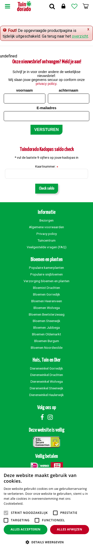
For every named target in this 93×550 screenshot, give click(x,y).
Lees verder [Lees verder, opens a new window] (32, 503)
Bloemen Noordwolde (46, 348)
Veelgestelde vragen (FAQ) (46, 247)
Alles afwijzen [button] (69, 529)
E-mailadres (46, 108)
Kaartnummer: (46, 166)
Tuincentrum (46, 240)
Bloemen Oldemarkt (46, 334)
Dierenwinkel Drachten (46, 375)
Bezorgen (46, 220)
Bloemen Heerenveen (46, 301)
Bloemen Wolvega (46, 308)
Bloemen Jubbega (46, 327)
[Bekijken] (85, 6)
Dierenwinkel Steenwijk (46, 388)
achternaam (68, 90)
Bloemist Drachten (46, 288)
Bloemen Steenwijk (46, 321)
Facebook (42, 417)
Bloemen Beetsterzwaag (46, 314)
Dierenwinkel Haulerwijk (46, 395)
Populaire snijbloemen (46, 274)
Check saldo (46, 188)
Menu (7, 6)
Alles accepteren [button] (26, 529)
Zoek (52, 6)
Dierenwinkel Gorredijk (46, 368)
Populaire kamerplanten (46, 268)
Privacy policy (46, 234)
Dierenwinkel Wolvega (47, 381)
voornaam (24, 90)
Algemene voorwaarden (46, 227)
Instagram (50, 417)
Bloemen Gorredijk (46, 294)
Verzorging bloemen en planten (46, 281)
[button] (46, 542)
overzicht (80, 36)
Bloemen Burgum (46, 341)
